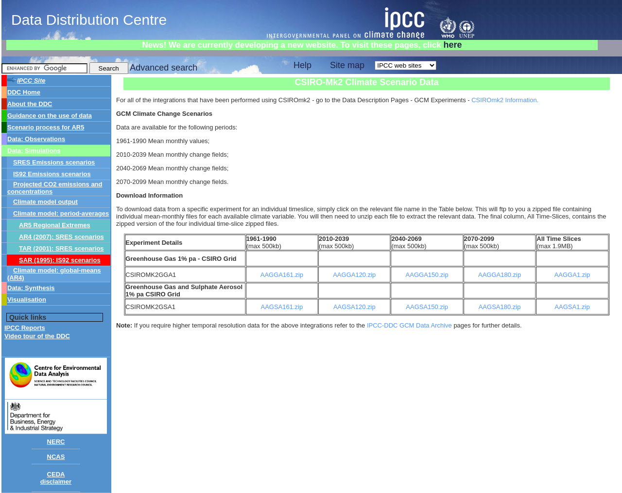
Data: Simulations (34, 150)
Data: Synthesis (31, 288)
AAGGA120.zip (354, 274)
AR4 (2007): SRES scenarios (61, 236)
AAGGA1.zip (572, 274)
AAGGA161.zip (281, 274)
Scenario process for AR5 (45, 127)
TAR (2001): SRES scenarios (61, 248)
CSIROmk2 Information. (504, 100)
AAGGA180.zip (499, 274)
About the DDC (29, 104)
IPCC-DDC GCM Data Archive (410, 325)
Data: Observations (36, 139)
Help (302, 65)
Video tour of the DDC (37, 336)
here (452, 45)
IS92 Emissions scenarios (52, 174)
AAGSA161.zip (281, 306)
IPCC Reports (24, 327)
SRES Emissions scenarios (54, 162)
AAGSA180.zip (500, 306)
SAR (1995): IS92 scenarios (60, 260)
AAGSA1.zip (571, 306)
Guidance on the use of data (49, 115)
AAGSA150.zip (427, 306)
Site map (347, 65)
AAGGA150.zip (427, 274)
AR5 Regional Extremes (54, 225)
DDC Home (23, 92)
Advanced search (163, 68)
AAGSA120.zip (354, 306)
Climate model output (45, 201)
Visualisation (26, 299)
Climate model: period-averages (61, 213)
